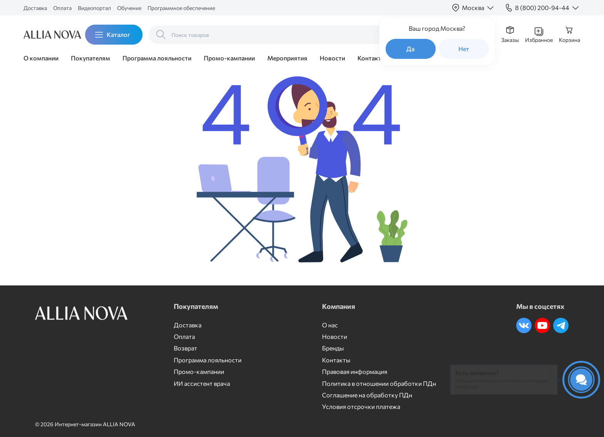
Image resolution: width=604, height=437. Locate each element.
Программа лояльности (156, 58)
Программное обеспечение (181, 8)
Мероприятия (287, 58)
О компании (41, 58)
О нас (330, 325)
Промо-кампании (229, 58)
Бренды (333, 348)
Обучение (129, 8)
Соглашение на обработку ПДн (367, 395)
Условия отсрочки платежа (361, 406)
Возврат (185, 348)
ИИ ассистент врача (202, 383)
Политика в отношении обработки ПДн (379, 383)
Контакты (371, 58)
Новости (332, 58)
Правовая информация (354, 371)
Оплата (62, 8)
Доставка (35, 8)
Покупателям (90, 58)
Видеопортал (94, 8)
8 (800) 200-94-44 (542, 7)
